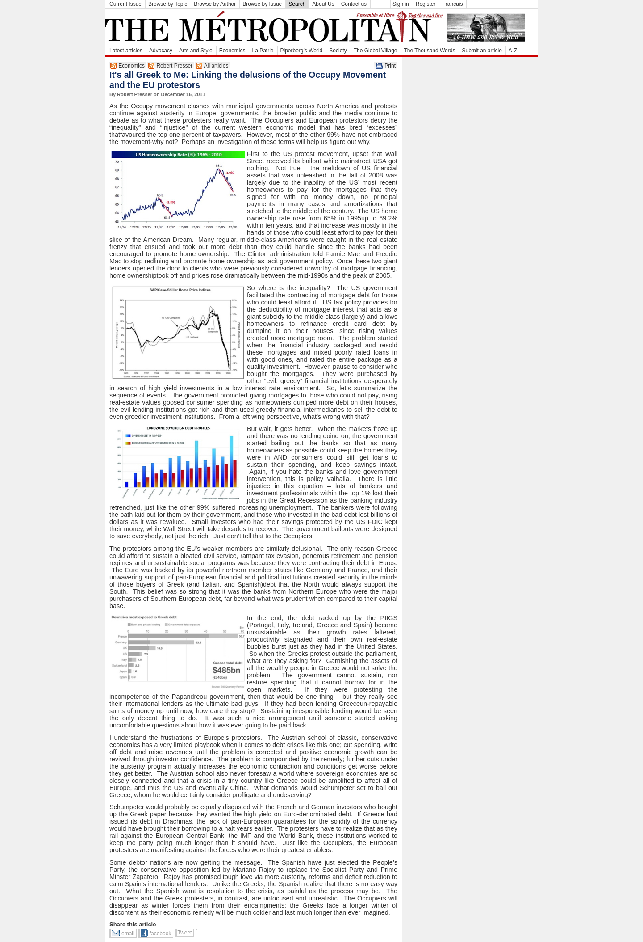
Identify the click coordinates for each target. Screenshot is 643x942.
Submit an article (481, 50)
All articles (216, 66)
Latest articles (125, 50)
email (127, 933)
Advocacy (160, 50)
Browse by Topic (167, 4)
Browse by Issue (262, 4)
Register (426, 4)
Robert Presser (174, 66)
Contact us (354, 4)
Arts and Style (196, 50)
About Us (323, 4)
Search (296, 4)
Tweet (184, 932)
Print (390, 66)
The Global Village (375, 50)
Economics (232, 50)
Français (452, 4)
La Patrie (262, 50)
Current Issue (125, 4)
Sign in (400, 4)
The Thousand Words (429, 50)
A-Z (513, 50)
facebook (160, 933)
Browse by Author (215, 4)
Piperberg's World (301, 50)
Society (338, 50)
